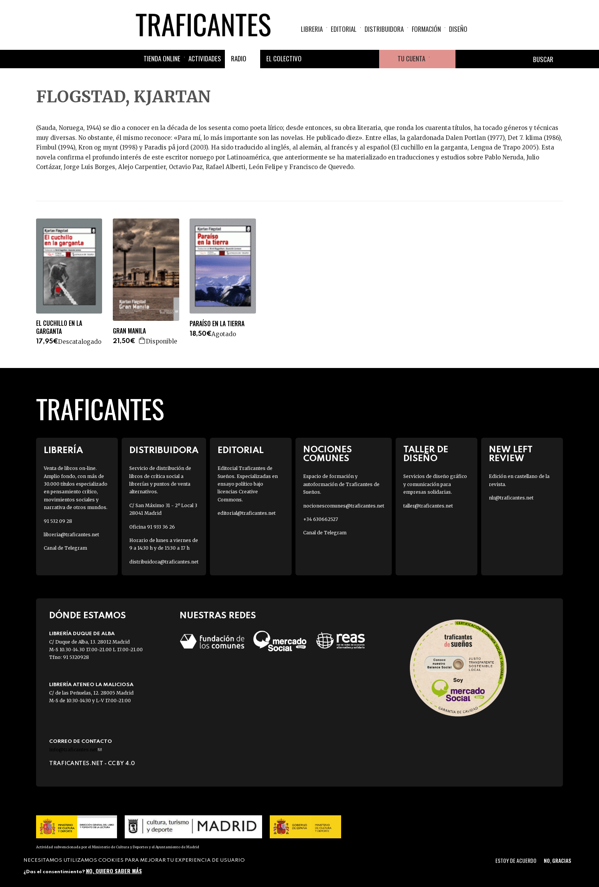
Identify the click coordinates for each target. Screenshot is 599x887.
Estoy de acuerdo (515, 860)
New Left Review (511, 454)
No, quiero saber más (114, 871)
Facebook (314, 59)
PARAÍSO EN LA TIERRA (217, 324)
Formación (426, 29)
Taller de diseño (425, 454)
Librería (63, 450)
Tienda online (162, 58)
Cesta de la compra (442, 59)
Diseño (458, 29)
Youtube (370, 59)
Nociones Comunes (327, 454)
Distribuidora (384, 29)
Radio (238, 58)
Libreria (312, 29)
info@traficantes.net (75, 749)
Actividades (204, 58)
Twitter (333, 59)
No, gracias (557, 860)
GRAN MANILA (129, 331)
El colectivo (284, 58)
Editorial (343, 29)
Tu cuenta (411, 58)
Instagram (351, 59)
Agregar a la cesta (142, 340)
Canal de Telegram (65, 548)
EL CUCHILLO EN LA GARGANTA (59, 327)
